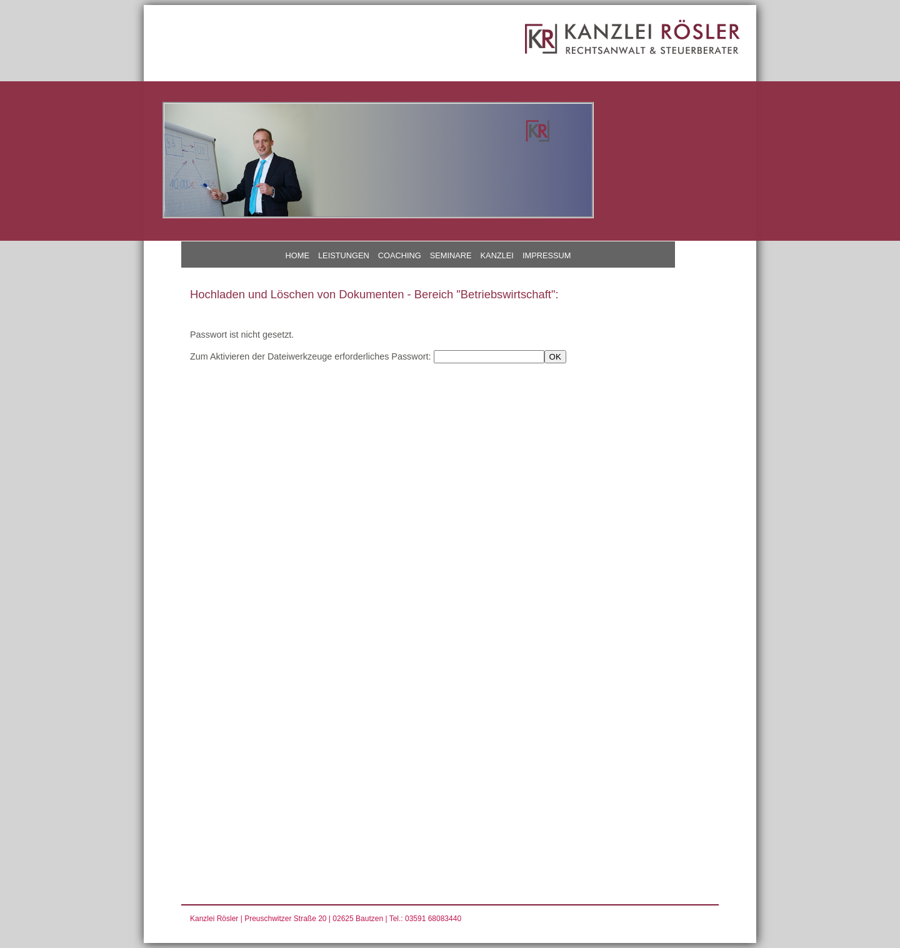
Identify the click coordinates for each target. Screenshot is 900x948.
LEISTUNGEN (343, 255)
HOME (297, 255)
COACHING (399, 255)
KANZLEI (497, 255)
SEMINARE (451, 255)
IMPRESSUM (546, 255)
